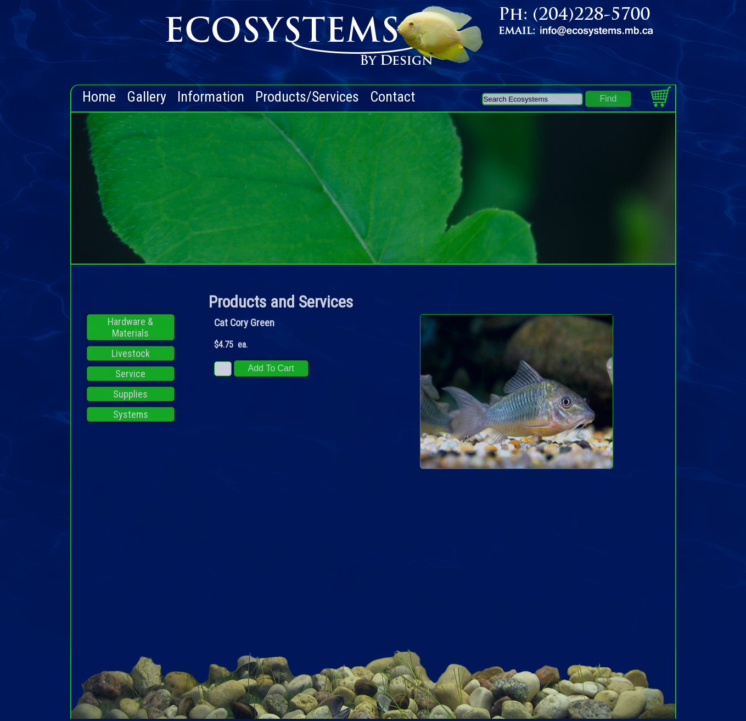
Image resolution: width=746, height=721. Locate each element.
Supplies (130, 394)
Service (130, 373)
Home (99, 97)
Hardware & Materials (130, 327)
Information (210, 97)
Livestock (130, 353)
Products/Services (307, 97)
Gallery (146, 97)
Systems (130, 414)
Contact (392, 97)
